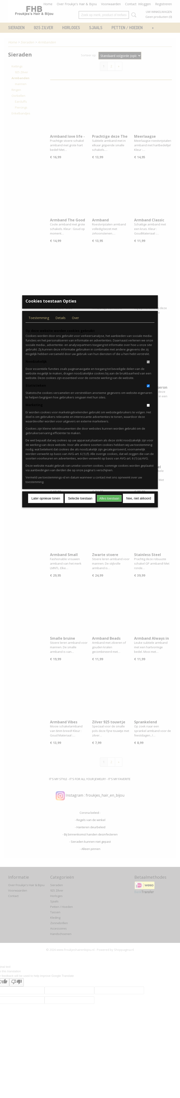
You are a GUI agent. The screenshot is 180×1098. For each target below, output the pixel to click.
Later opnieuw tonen (45, 506)
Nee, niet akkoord (138, 506)
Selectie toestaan (80, 506)
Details (60, 325)
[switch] (148, 369)
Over (75, 325)
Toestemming (38, 325)
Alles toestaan (109, 506)
